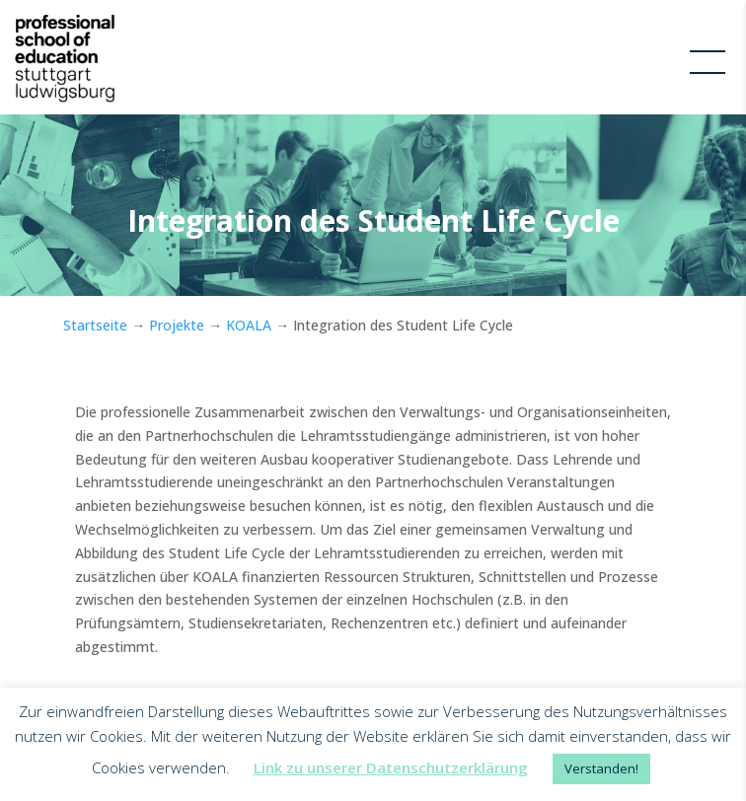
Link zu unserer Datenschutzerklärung (391, 767)
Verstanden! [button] (601, 768)
